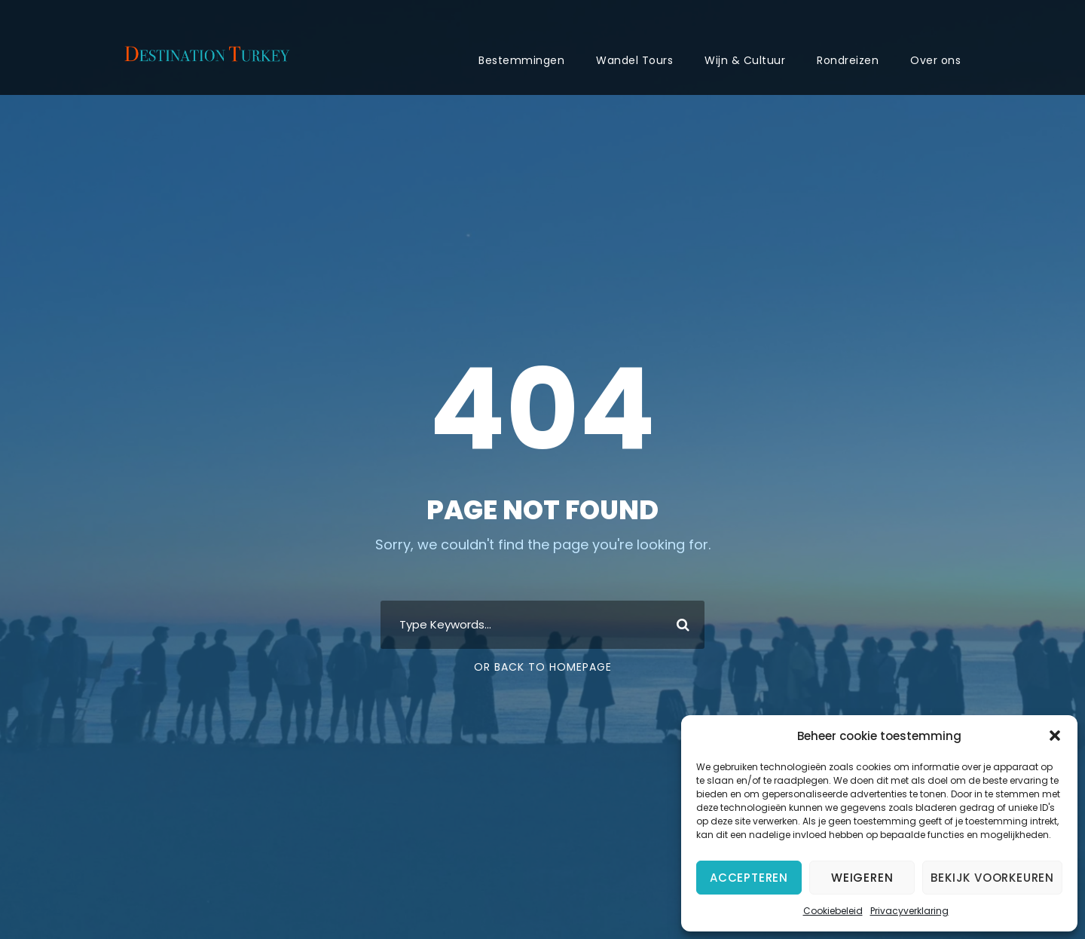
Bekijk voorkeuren (992, 877)
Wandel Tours (634, 60)
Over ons (935, 60)
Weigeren (862, 877)
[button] (1054, 735)
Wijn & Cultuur (744, 60)
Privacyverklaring (909, 910)
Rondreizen (848, 60)
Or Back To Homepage (543, 666)
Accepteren (749, 877)
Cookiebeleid (833, 910)
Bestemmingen (521, 60)
